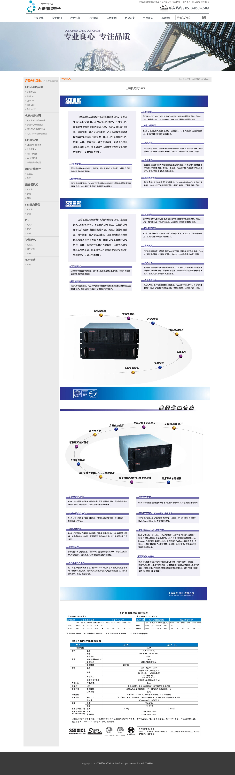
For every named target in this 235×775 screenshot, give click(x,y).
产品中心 (75, 18)
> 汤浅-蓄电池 (31, 158)
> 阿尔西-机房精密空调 (35, 129)
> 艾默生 (29, 174)
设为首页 (186, 2)
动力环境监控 (33, 169)
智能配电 (30, 239)
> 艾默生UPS (30, 92)
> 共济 (28, 178)
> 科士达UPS (30, 109)
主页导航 (38, 18)
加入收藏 (196, 2)
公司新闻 (93, 18)
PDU (28, 220)
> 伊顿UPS (29, 96)
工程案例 (112, 18)
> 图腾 (28, 198)
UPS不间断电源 (34, 87)
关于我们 (57, 18)
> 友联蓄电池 (31, 149)
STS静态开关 (32, 204)
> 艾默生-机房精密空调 (35, 120)
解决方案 (130, 18)
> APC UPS (29, 105)
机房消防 (30, 259)
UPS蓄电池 (31, 140)
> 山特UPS (29, 101)
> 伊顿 (28, 194)
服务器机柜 (31, 184)
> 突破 (28, 229)
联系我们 (205, 2)
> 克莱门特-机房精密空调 (36, 134)
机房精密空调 (33, 115)
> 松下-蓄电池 (31, 154)
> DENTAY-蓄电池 (33, 145)
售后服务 (148, 18)
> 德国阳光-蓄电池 (33, 162)
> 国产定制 (30, 249)
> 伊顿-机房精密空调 (34, 125)
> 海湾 (28, 265)
